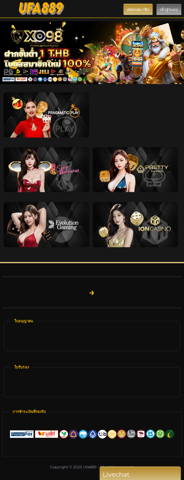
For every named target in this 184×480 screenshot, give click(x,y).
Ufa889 (89, 467)
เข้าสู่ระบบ (169, 9)
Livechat (129, 474)
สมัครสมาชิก (138, 9)
